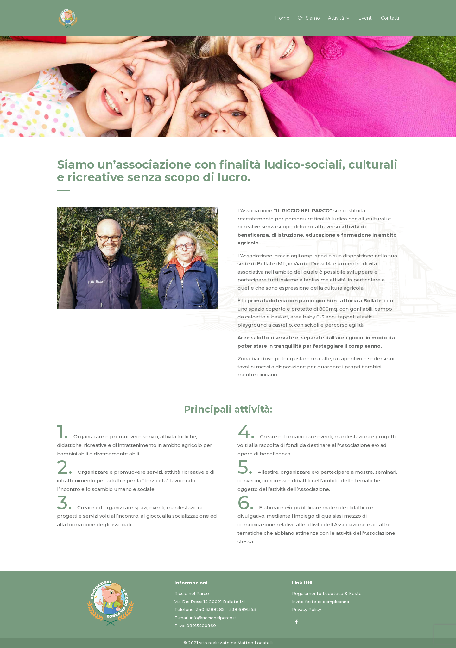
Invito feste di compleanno (320, 601)
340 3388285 (210, 609)
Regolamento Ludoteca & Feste (327, 593)
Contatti (390, 18)
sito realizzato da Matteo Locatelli (236, 642)
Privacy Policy (306, 609)
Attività (336, 18)
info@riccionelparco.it (213, 617)
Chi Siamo (309, 18)
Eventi (365, 18)
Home (282, 18)
